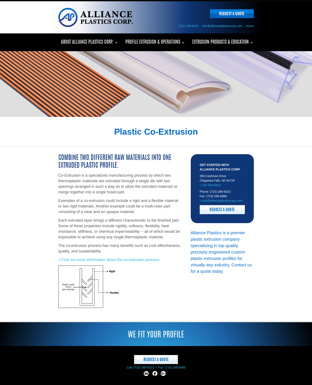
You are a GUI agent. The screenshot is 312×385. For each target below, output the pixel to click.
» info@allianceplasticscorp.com (221, 200)
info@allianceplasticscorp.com (222, 26)
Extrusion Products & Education (220, 42)
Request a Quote (231, 14)
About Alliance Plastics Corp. (87, 42)
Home (250, 26)
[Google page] (163, 373)
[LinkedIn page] (146, 373)
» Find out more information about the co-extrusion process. (109, 260)
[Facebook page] (154, 373)
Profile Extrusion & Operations (152, 42)
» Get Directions (210, 185)
